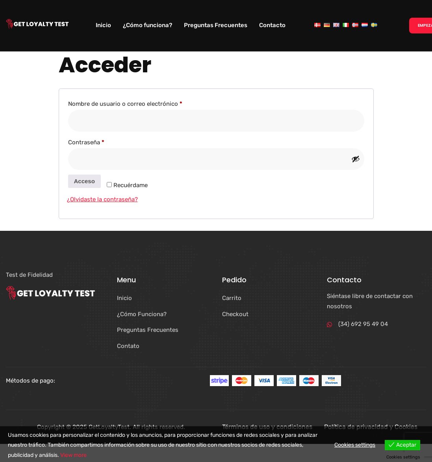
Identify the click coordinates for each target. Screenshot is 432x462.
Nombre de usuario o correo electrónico (140, 102)
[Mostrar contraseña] (355, 159)
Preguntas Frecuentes (215, 25)
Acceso (84, 181)
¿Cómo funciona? (147, 25)
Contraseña (101, 141)
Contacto (272, 25)
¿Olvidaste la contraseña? (102, 199)
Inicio (103, 25)
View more (73, 455)
